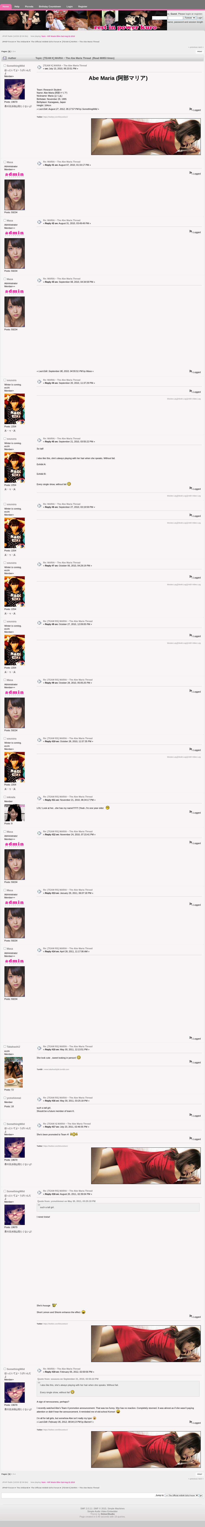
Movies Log (172, 399)
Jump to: (160, 1495)
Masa (10, 162)
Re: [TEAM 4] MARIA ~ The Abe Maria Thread (67, 1123)
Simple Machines (116, 1508)
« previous (193, 47)
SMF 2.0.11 (86, 1508)
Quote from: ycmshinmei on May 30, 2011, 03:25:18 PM (66, 1201)
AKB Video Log (194, 399)
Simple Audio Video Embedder (102, 1511)
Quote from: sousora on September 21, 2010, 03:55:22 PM (67, 1379)
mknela (11, 797)
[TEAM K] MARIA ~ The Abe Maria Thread (65, 65)
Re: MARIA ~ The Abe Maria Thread (61, 161)
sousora (11, 380)
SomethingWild (16, 65)
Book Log (182, 399)
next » (201, 47)
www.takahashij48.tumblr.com (56, 1069)
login (188, 14)
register (198, 14)
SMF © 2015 (100, 1508)
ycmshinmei (14, 1098)
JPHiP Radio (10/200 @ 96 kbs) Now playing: (38, 36)
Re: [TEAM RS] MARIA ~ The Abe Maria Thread (68, 621)
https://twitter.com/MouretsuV (55, 117)
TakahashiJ (13, 1046)
